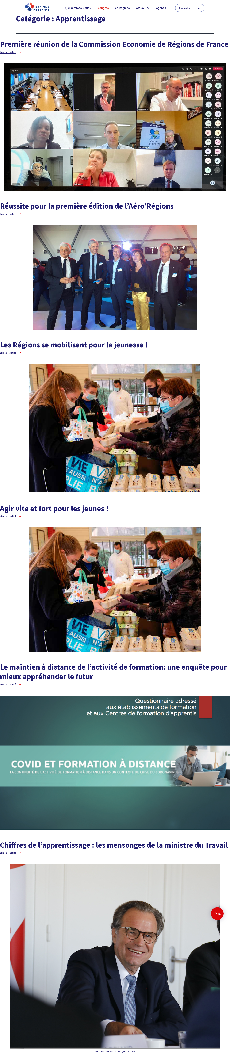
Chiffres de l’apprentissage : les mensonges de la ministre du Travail (114, 845)
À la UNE (198, 35)
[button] (79, 8)
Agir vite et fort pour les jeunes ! (54, 508)
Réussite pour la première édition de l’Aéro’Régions (87, 206)
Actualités (143, 8)
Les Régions (122, 8)
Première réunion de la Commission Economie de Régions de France (114, 44)
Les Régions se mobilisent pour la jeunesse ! (74, 344)
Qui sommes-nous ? (78, 8)
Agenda (161, 8)
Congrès (103, 8)
